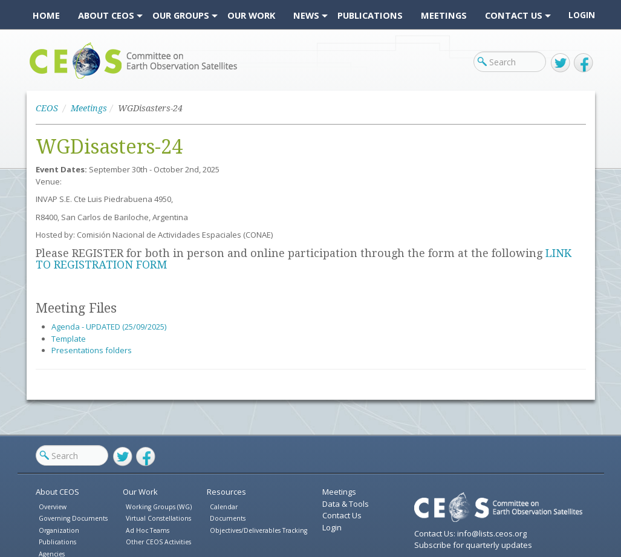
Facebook (583, 62)
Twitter (560, 62)
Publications (57, 542)
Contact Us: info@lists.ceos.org (470, 533)
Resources (226, 491)
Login (581, 15)
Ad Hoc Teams (147, 530)
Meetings (89, 108)
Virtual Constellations (158, 518)
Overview (53, 507)
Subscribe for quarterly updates (473, 544)
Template (68, 338)
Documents (227, 518)
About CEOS (57, 491)
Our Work (140, 491)
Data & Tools (345, 503)
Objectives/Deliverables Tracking (258, 530)
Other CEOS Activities (158, 542)
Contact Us (342, 515)
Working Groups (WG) (159, 507)
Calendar (224, 507)
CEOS (40, 78)
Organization (59, 530)
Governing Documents (73, 518)
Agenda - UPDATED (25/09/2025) (108, 326)
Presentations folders (91, 350)
